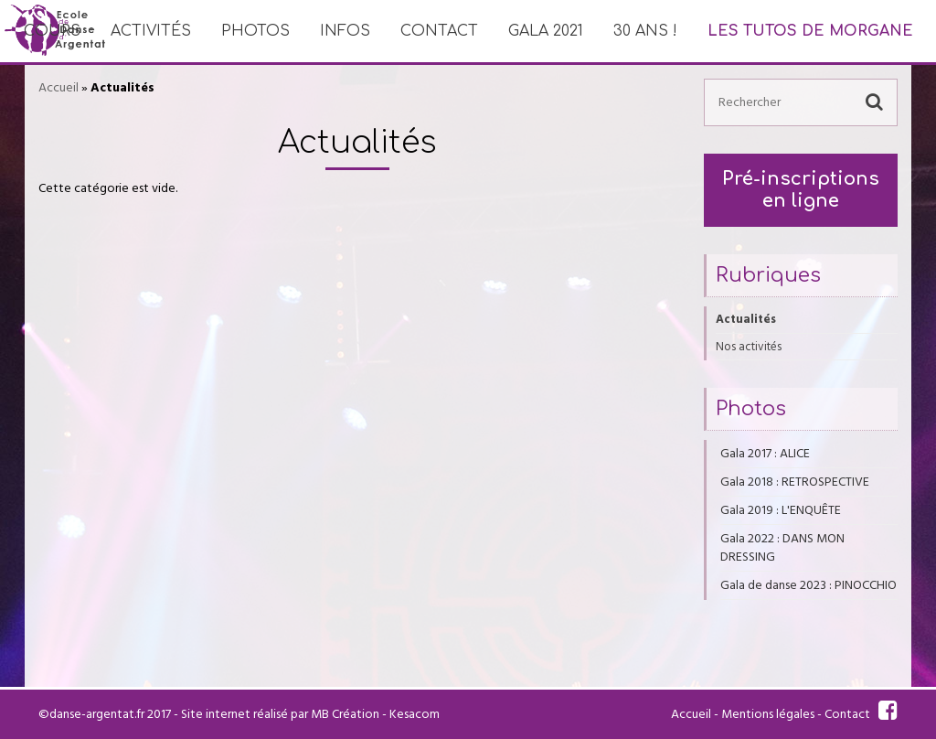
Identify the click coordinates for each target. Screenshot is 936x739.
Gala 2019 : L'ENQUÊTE (780, 510)
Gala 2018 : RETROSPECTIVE (794, 482)
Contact (439, 31)
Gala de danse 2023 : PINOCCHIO (808, 585)
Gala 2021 (545, 31)
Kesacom (414, 714)
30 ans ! (645, 31)
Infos (345, 31)
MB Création (345, 714)
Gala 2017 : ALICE (765, 453)
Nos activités (749, 346)
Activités (151, 31)
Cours (52, 31)
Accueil (58, 88)
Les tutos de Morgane (810, 31)
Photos (255, 31)
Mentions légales (767, 714)
